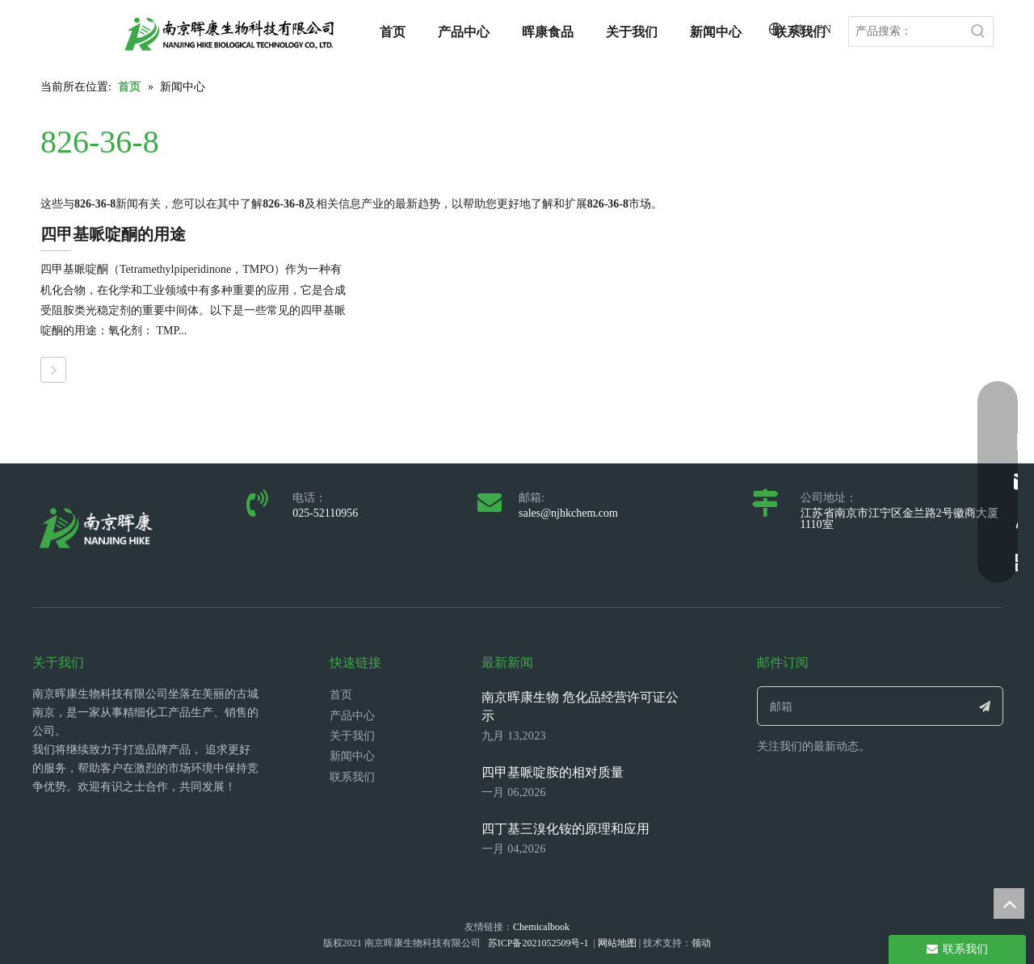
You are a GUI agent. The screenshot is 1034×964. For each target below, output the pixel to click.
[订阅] (985, 706)
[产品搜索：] (906, 31)
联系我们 (352, 777)
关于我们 (352, 736)
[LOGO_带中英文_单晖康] (229, 34)
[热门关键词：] (978, 31)
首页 (341, 695)
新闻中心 (352, 756)
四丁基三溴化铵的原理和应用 (565, 829)
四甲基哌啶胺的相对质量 (552, 772)
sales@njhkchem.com (568, 513)
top (1009, 903)
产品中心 (352, 716)
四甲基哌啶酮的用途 (113, 234)
